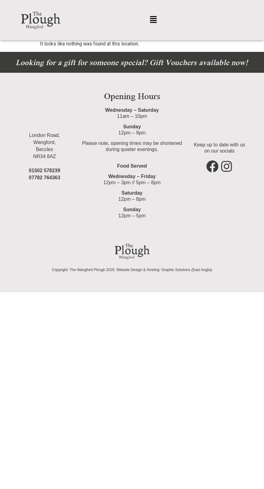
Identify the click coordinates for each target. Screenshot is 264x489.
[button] (153, 20)
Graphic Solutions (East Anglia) (186, 270)
